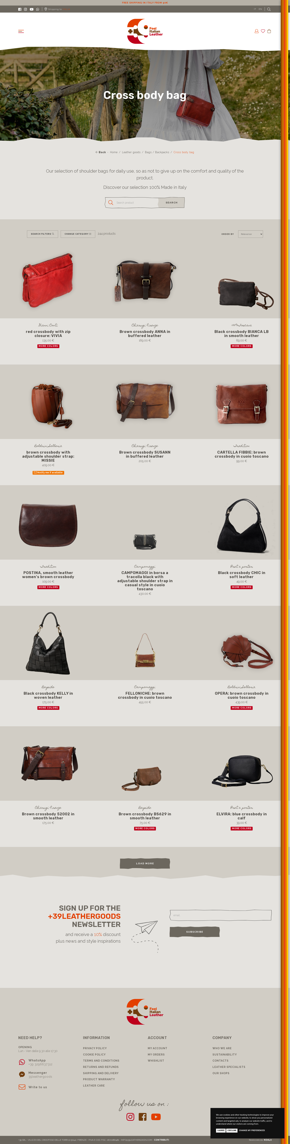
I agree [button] (221, 1130)
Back (101, 152)
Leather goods (131, 152)
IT (255, 9)
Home (114, 152)
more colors (48, 346)
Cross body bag (184, 152)
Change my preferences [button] (252, 1130)
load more (145, 863)
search (172, 202)
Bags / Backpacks (157, 152)
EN (260, 9)
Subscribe (194, 931)
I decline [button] (232, 1130)
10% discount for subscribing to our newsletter (145, 2)
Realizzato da (260, 1140)
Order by (227, 234)
